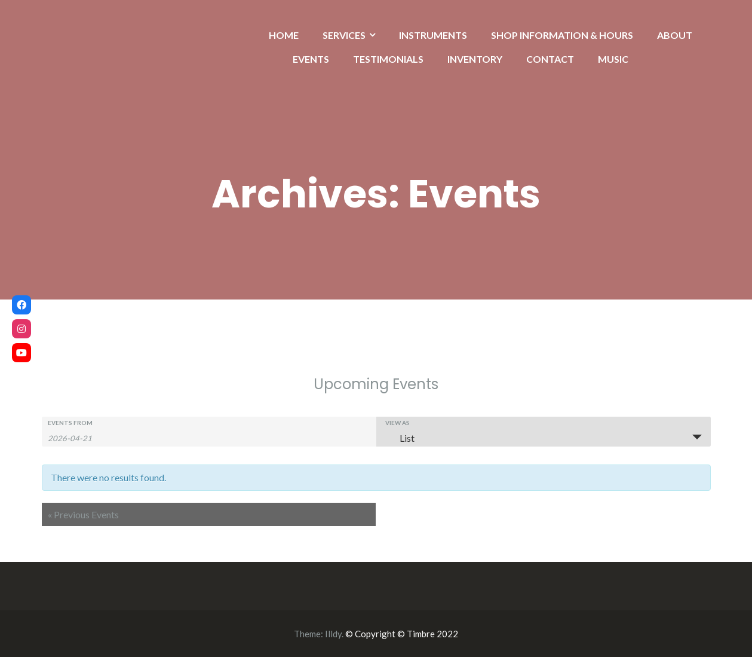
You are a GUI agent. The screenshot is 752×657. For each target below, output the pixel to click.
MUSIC (613, 59)
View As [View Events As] (397, 423)
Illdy (333, 633)
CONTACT (550, 59)
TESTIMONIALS (388, 59)
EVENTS (311, 59)
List (400, 438)
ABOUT (674, 35)
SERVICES (344, 35)
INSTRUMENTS (433, 35)
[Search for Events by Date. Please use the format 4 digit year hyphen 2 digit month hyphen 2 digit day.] (78, 437)
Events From (70, 423)
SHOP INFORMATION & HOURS (562, 35)
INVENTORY (474, 59)
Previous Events (83, 514)
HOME (284, 35)
